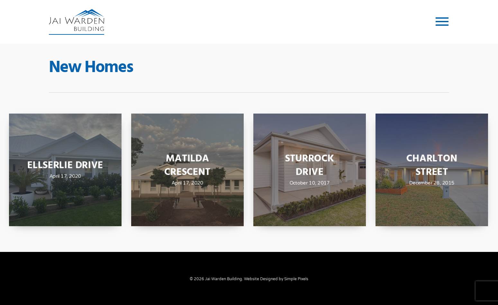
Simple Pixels (296, 279)
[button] (442, 21)
